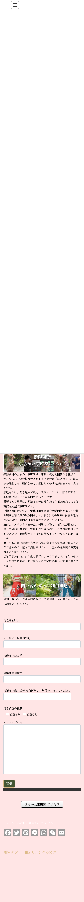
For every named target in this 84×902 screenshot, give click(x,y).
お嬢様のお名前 (42, 677)
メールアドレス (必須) (42, 642)
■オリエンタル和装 (40, 852)
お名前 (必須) (42, 624)
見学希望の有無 (12, 708)
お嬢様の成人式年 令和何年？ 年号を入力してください (37, 694)
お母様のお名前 (42, 659)
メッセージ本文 (42, 747)
